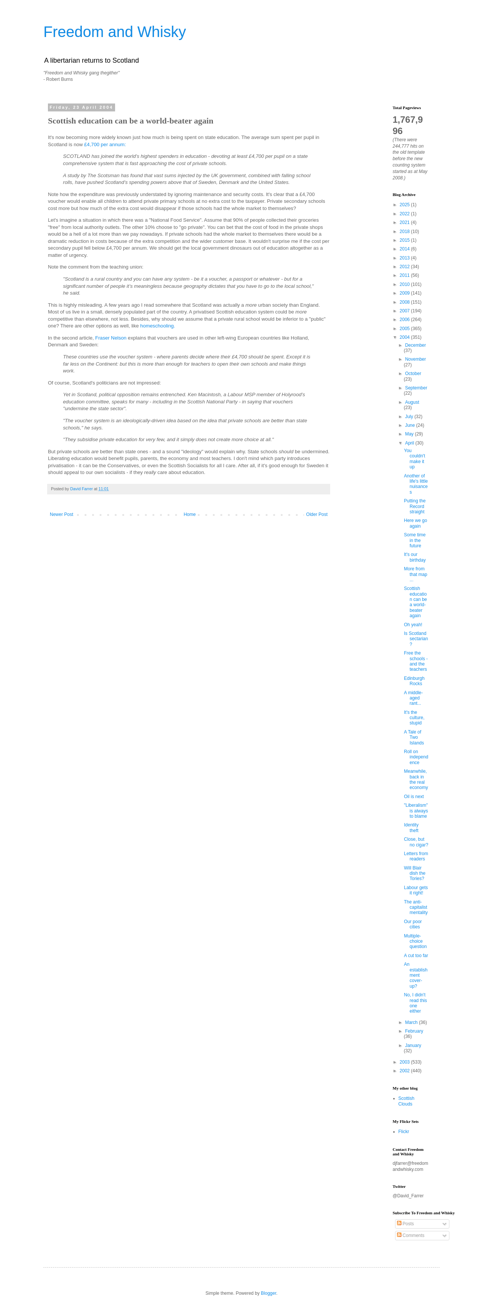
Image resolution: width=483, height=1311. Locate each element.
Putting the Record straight (414, 506)
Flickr (403, 1131)
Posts (405, 1223)
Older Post (317, 514)
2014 (405, 249)
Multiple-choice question (415, 941)
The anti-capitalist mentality (416, 907)
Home (190, 514)
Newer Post (61, 514)
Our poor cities (412, 924)
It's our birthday (415, 557)
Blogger (268, 1293)
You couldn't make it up (414, 458)
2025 (405, 204)
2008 (405, 302)
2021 (405, 222)
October (413, 373)
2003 (405, 1062)
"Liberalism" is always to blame (416, 811)
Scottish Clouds (406, 1101)
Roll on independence (416, 757)
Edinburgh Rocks (414, 681)
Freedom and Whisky (114, 31)
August (412, 402)
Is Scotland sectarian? (416, 639)
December (415, 345)
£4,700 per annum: (105, 144)
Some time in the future (414, 540)
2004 (405, 337)
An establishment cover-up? (415, 975)
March (412, 1022)
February (414, 1031)
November (415, 359)
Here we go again (415, 523)
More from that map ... (415, 574)
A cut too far (416, 955)
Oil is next (414, 796)
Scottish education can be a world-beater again (415, 602)
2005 (405, 328)
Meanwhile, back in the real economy (416, 779)
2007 (405, 310)
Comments (411, 1235)
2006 (405, 319)
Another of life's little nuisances (416, 484)
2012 (405, 266)
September (416, 388)
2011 (405, 275)
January (413, 1045)
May (410, 434)
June (410, 425)
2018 (405, 231)
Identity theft (411, 827)
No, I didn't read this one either (415, 1003)
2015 (405, 240)
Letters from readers (416, 856)
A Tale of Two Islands (414, 737)
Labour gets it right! (416, 890)
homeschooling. (157, 326)
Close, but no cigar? (416, 842)
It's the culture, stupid (414, 718)
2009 (405, 293)
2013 (405, 258)
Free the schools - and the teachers (416, 661)
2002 (405, 1070)
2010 (405, 284)
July (409, 416)
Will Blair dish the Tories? (414, 873)
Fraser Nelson (110, 338)
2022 (405, 213)
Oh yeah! (413, 624)
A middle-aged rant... (413, 698)
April (410, 443)
